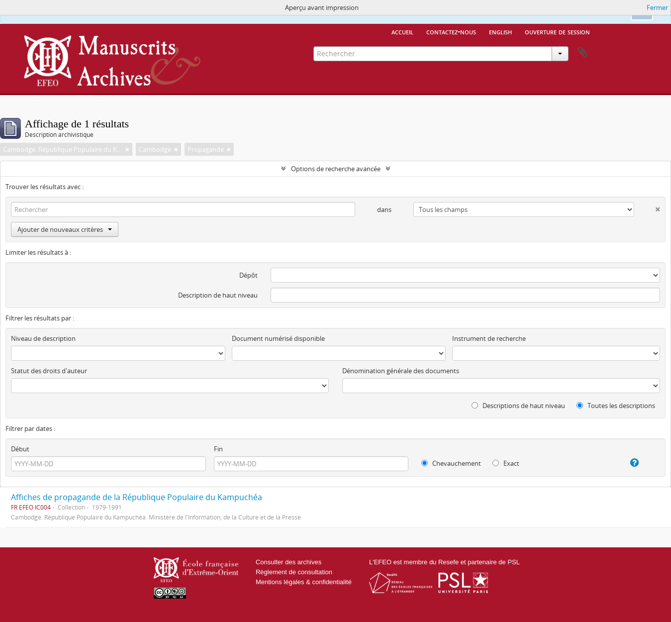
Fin (218, 448)
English (500, 31)
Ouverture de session (557, 31)
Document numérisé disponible (278, 338)
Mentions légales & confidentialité (304, 582)
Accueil (402, 31)
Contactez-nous (451, 31)
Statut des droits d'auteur (49, 370)
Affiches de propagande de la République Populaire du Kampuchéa (136, 497)
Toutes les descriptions (615, 405)
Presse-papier (582, 52)
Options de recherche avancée (336, 168)
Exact (505, 463)
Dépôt (248, 275)
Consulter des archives (288, 562)
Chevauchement (451, 463)
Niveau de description (43, 338)
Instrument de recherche (489, 338)
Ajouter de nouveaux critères (64, 229)
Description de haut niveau (218, 295)
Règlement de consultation (294, 572)
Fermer (657, 7)
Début (20, 448)
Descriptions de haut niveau (518, 405)
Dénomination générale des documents (400, 370)
